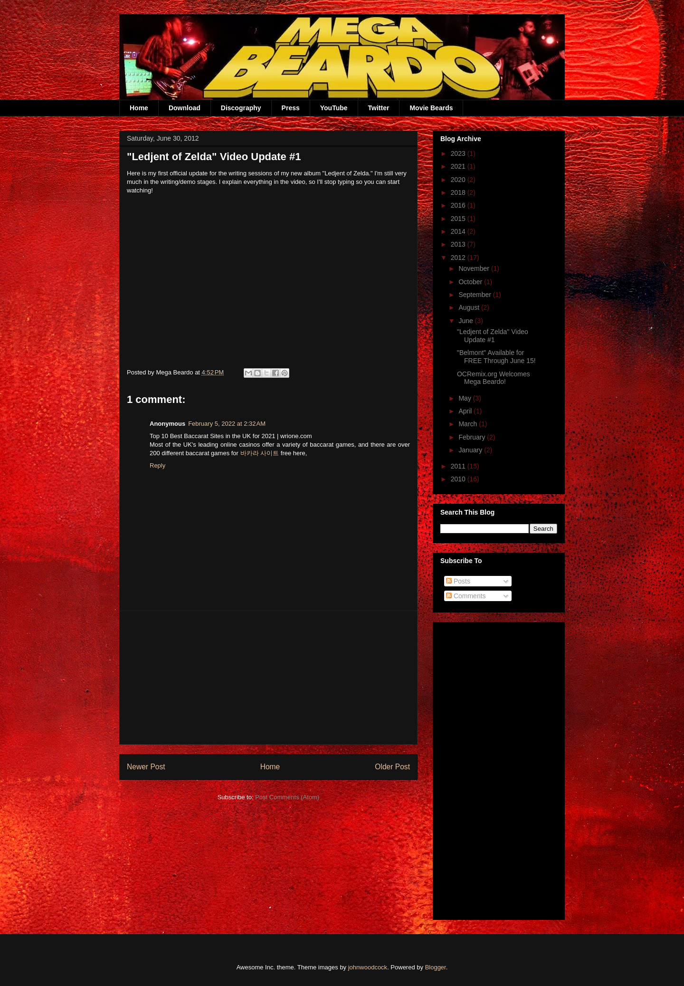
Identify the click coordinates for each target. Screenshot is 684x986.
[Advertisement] (268, 677)
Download (184, 108)
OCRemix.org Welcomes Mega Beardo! (493, 378)
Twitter (379, 108)
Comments (466, 596)
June (466, 321)
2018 (459, 192)
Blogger (435, 967)
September (475, 294)
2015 (459, 218)
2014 (459, 231)
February (472, 437)
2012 (459, 257)
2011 (459, 466)
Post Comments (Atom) (287, 797)
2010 (459, 479)
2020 (459, 179)
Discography (241, 108)
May (465, 398)
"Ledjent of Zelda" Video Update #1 (492, 336)
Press (291, 108)
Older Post (392, 767)
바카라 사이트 (259, 453)
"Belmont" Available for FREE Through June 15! (496, 356)
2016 (459, 205)
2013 (459, 244)
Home (139, 108)
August (469, 307)
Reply (157, 465)
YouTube (334, 108)
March (468, 424)
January (471, 450)
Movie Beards (431, 108)
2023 (459, 153)
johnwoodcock (367, 967)
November (474, 268)
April (466, 411)
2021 (459, 166)
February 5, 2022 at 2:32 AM (227, 423)
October (471, 282)
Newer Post (146, 767)
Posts (458, 581)
